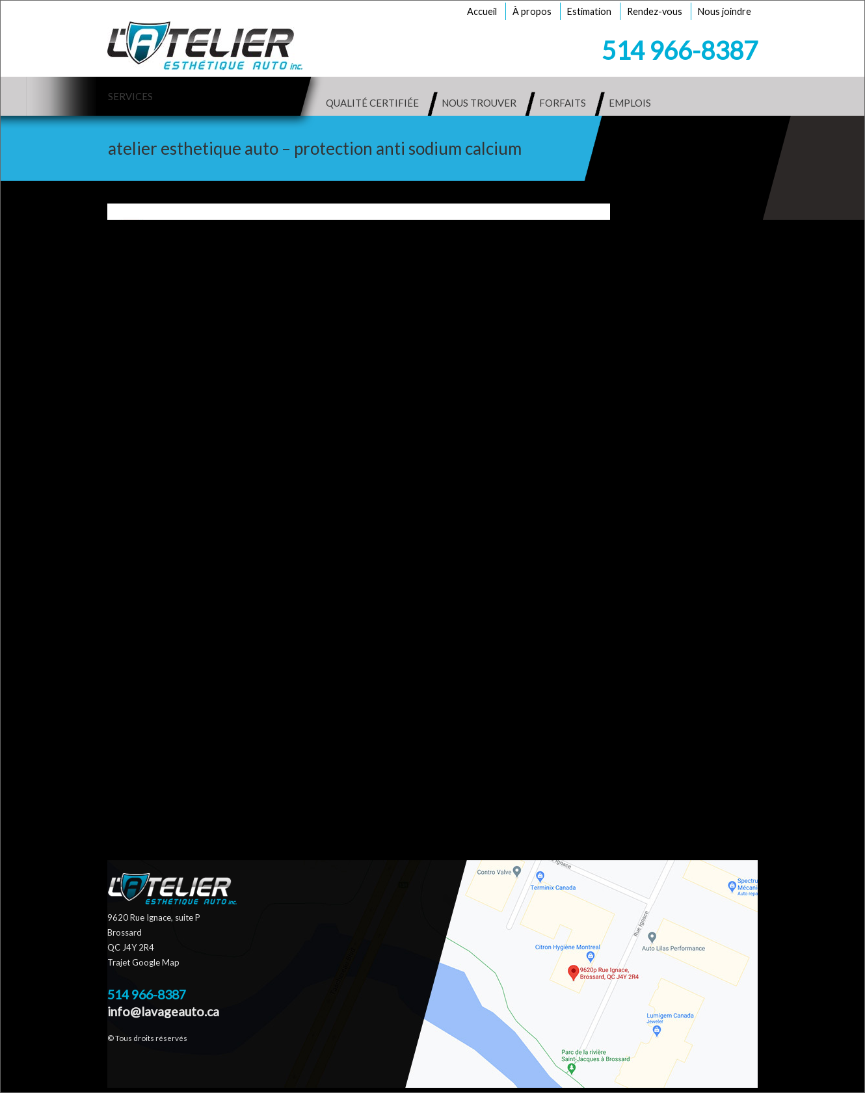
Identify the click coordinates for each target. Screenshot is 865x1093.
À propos (532, 11)
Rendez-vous (654, 11)
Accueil (482, 11)
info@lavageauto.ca (163, 1011)
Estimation (589, 11)
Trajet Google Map (143, 962)
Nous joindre (724, 11)
